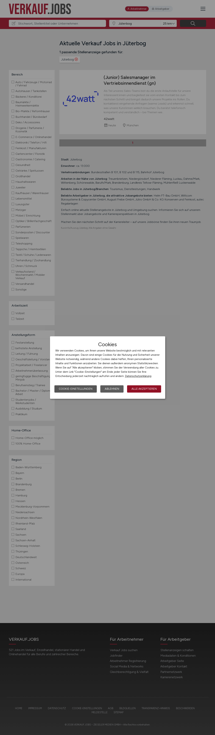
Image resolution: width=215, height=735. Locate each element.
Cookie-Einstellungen (75, 388)
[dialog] (107, 367)
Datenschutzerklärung (138, 376)
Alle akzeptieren (144, 388)
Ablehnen (112, 388)
